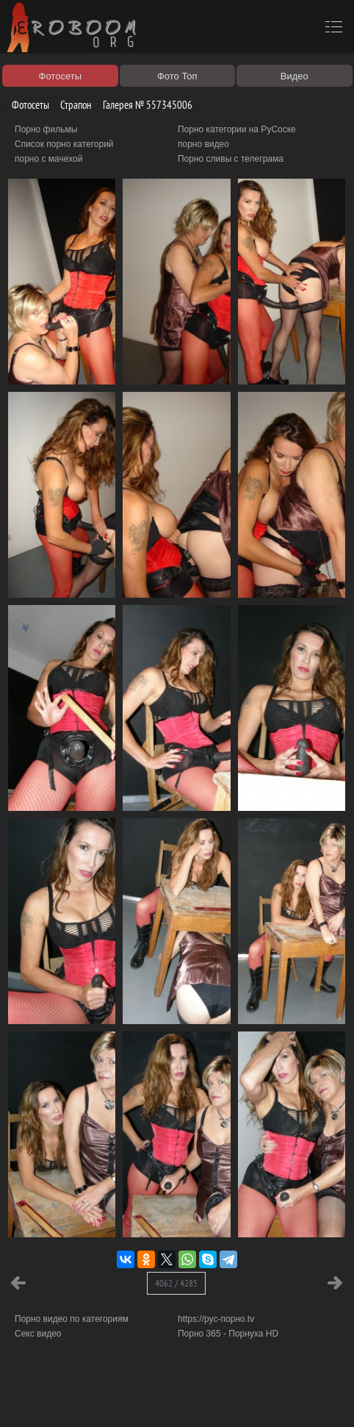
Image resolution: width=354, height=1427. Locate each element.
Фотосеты (25, 105)
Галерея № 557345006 (142, 105)
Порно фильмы (46, 129)
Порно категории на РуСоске (237, 129)
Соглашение (204, 1399)
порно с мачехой (48, 159)
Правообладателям (134, 1399)
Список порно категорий (64, 144)
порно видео (203, 144)
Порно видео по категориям (72, 1319)
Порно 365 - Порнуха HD (228, 1333)
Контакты (254, 1399)
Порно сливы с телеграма (230, 159)
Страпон (70, 105)
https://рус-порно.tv (216, 1319)
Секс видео (38, 1333)
